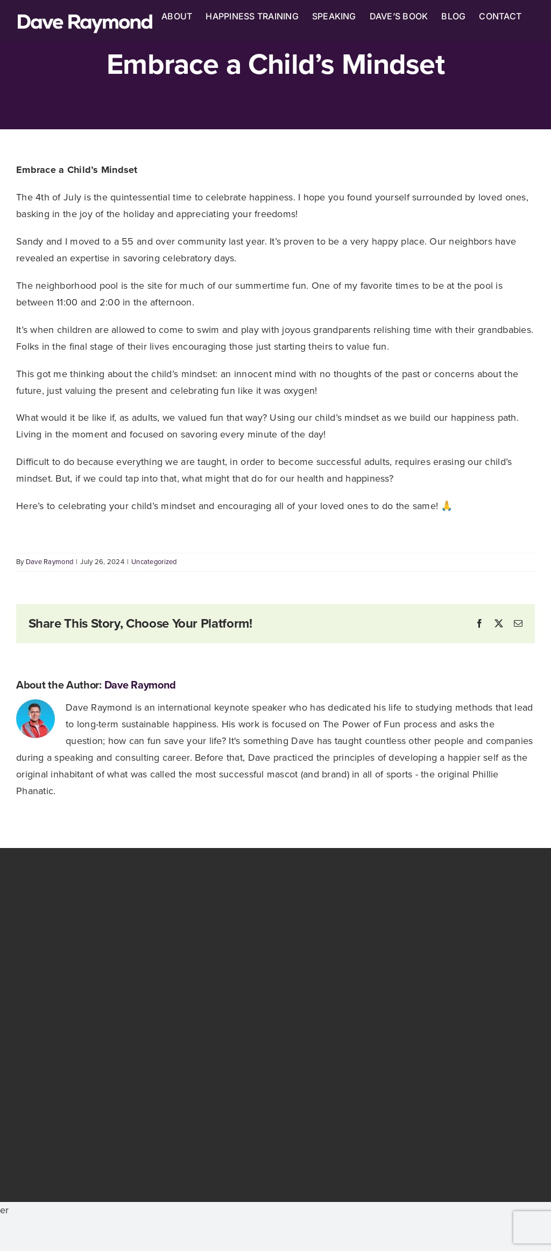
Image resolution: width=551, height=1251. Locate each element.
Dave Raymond (49, 562)
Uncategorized (154, 562)
